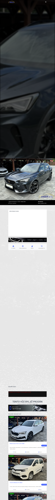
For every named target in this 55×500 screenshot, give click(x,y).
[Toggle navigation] (46, 2)
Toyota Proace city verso (16, 482)
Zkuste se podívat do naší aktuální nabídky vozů (27, 404)
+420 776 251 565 (16, 409)
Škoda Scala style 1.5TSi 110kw (17, 443)
